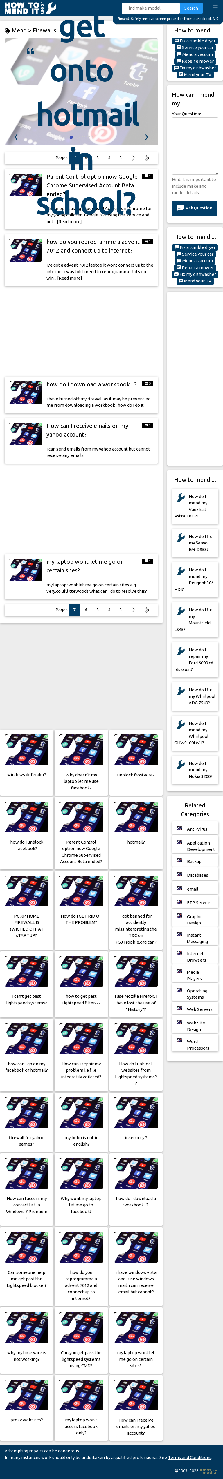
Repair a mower (195, 61)
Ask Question (194, 208)
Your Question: (186, 113)
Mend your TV (195, 74)
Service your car (195, 47)
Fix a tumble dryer (195, 40)
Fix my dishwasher (195, 67)
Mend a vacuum (195, 54)
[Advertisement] (81, 331)
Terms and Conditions (189, 1457)
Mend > (19, 30)
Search (191, 8)
